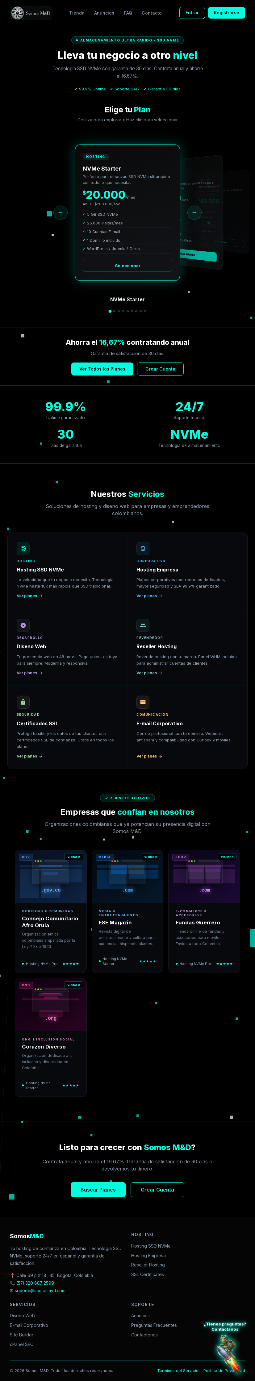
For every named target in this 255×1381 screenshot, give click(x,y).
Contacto (152, 12)
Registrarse (226, 12)
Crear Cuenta (160, 368)
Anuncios (104, 12)
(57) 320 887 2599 (35, 1283)
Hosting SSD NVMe (151, 1246)
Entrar (192, 12)
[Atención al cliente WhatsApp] (228, 1354)
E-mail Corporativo (29, 1325)
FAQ (128, 12)
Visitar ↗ (73, 856)
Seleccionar (127, 265)
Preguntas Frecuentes (154, 1325)
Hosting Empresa (148, 1255)
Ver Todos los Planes (102, 368)
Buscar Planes (98, 1190)
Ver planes (30, 595)
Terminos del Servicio (178, 1370)
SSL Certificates (147, 1274)
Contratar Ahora (183, 253)
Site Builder (21, 1334)
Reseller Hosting (148, 1264)
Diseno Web (22, 1315)
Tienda (77, 12)
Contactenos (144, 1334)
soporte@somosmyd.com (40, 1290)
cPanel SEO (22, 1344)
